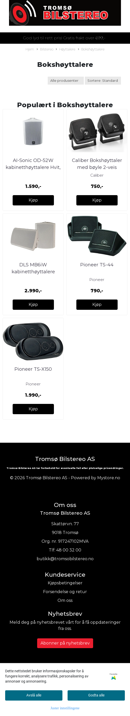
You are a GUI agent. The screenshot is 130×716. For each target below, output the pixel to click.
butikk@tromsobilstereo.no (65, 558)
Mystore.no (108, 477)
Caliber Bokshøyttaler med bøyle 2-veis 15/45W (97, 167)
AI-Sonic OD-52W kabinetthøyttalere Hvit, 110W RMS (33, 167)
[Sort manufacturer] (66, 81)
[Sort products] (103, 81)
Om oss (65, 600)
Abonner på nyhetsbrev (65, 643)
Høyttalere (65, 49)
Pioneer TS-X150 (33, 369)
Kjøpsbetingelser (65, 583)
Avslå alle (33, 695)
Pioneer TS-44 (96, 265)
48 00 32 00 (68, 550)
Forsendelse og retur (65, 591)
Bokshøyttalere (91, 49)
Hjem (30, 49)
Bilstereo (45, 49)
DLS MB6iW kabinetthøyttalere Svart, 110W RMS (33, 272)
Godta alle (96, 695)
